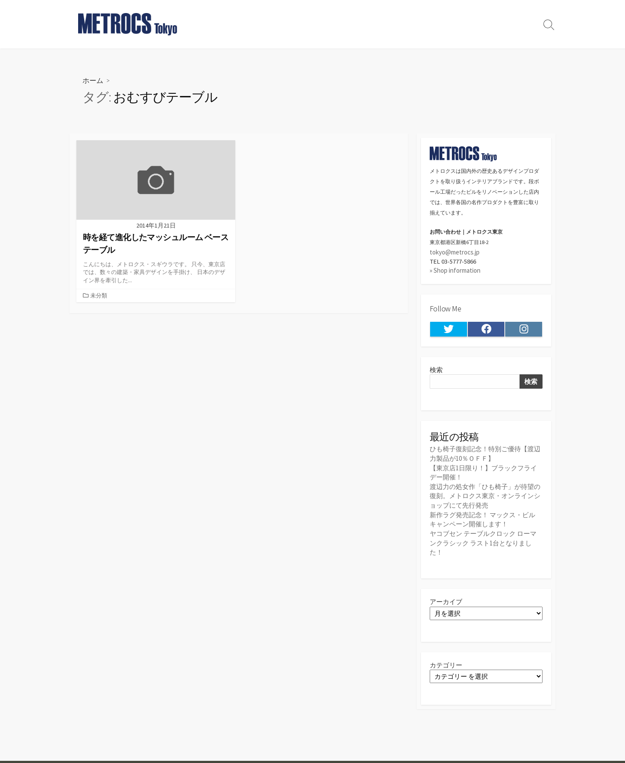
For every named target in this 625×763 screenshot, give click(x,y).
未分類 (98, 295)
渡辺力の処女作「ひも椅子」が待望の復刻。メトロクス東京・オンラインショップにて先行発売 (485, 495)
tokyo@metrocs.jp (455, 252)
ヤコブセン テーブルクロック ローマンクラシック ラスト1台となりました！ (483, 541)
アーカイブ (446, 600)
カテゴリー (446, 664)
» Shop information (455, 271)
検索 (436, 370)
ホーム (92, 80)
